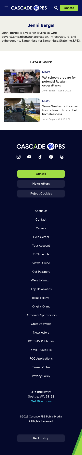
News (46, 72)
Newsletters (41, 183)
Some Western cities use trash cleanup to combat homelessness (59, 110)
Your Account (41, 245)
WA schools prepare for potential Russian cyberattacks (59, 81)
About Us (41, 211)
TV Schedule (41, 254)
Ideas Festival (41, 298)
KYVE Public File (41, 350)
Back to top (41, 438)
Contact (41, 219)
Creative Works (41, 324)
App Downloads (41, 289)
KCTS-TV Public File (41, 341)
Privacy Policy (41, 376)
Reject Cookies (41, 193)
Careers (41, 228)
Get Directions (41, 401)
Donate (69, 8)
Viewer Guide (41, 263)
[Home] (41, 146)
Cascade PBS (37, 416)
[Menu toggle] (6, 8)
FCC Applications (41, 358)
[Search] (56, 8)
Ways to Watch (41, 280)
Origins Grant (41, 306)
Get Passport (41, 272)
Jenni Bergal (48, 90)
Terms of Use (41, 367)
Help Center (41, 237)
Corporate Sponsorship (41, 315)
